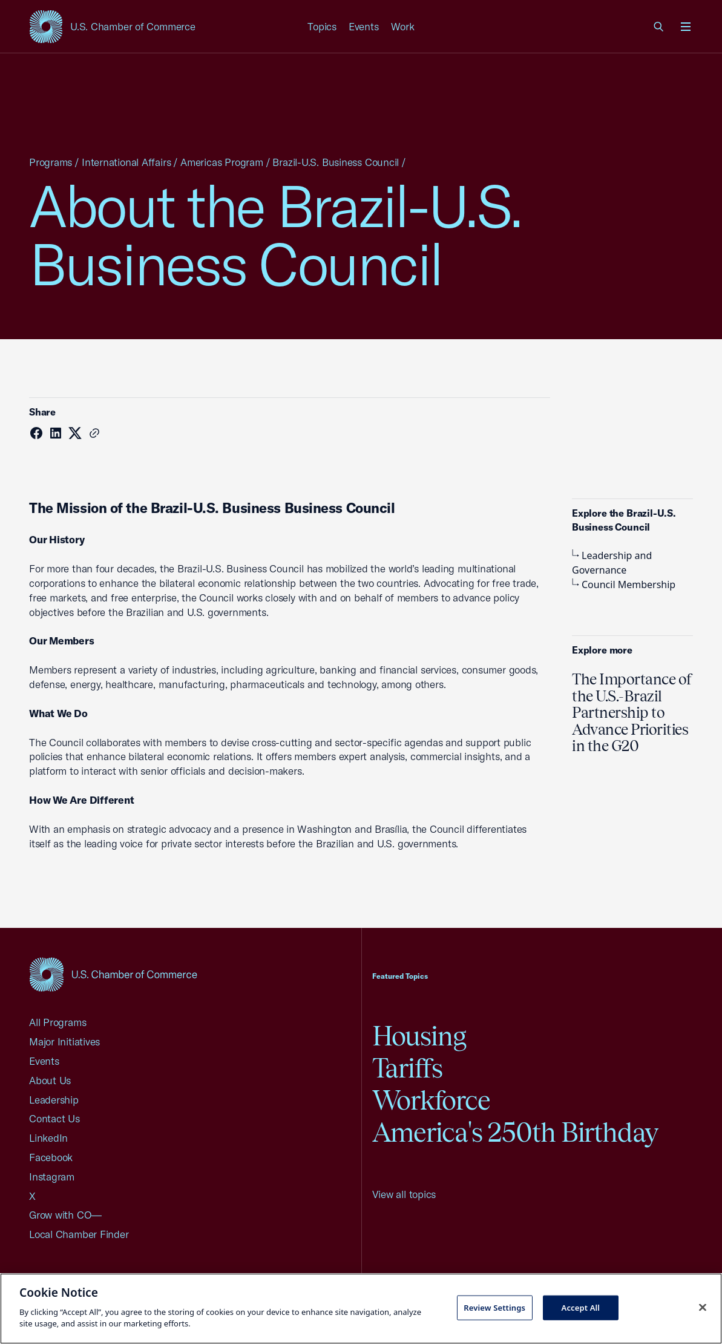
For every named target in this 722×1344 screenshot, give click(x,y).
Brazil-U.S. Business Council (335, 162)
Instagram (51, 1176)
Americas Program (221, 162)
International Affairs (126, 162)
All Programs (57, 1022)
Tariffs (407, 1068)
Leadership (54, 1099)
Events (364, 26)
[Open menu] (685, 26)
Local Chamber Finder (79, 1234)
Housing (419, 1036)
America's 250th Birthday (515, 1132)
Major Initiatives (64, 1041)
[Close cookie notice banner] (702, 1307)
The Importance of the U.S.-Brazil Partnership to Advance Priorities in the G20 (632, 712)
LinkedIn (48, 1137)
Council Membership (623, 584)
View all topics (404, 1194)
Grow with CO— (65, 1214)
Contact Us (54, 1118)
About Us (50, 1080)
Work (403, 26)
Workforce (431, 1100)
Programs (50, 162)
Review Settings (494, 1307)
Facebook (51, 1157)
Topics (321, 26)
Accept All (581, 1307)
